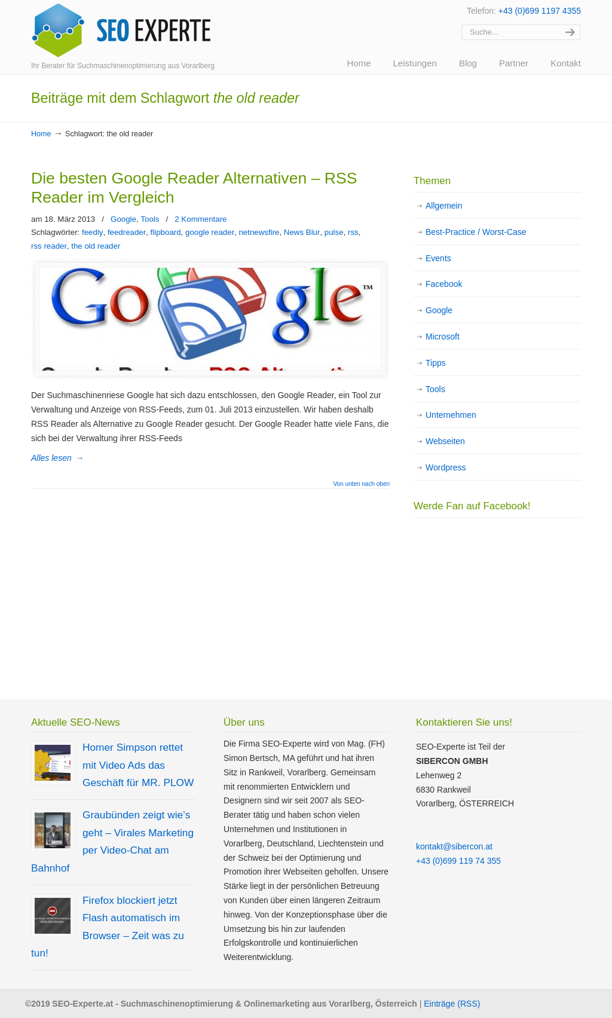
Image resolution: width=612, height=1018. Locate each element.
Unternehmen (451, 415)
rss (353, 232)
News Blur (302, 232)
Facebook (444, 284)
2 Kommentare (201, 219)
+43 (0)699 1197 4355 (539, 11)
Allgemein (444, 205)
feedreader (127, 232)
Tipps (436, 363)
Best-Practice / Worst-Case (476, 232)
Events (438, 258)
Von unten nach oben (361, 484)
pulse (334, 232)
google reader (209, 232)
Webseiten (445, 441)
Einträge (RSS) (452, 1003)
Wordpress (446, 467)
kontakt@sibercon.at (454, 846)
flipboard (166, 232)
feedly (92, 232)
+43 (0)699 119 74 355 (458, 861)
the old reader (95, 245)
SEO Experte (120, 30)
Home (41, 134)
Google (123, 219)
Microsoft (443, 336)
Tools (149, 219)
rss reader (49, 245)
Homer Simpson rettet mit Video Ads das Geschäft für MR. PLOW (138, 764)
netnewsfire (258, 232)
